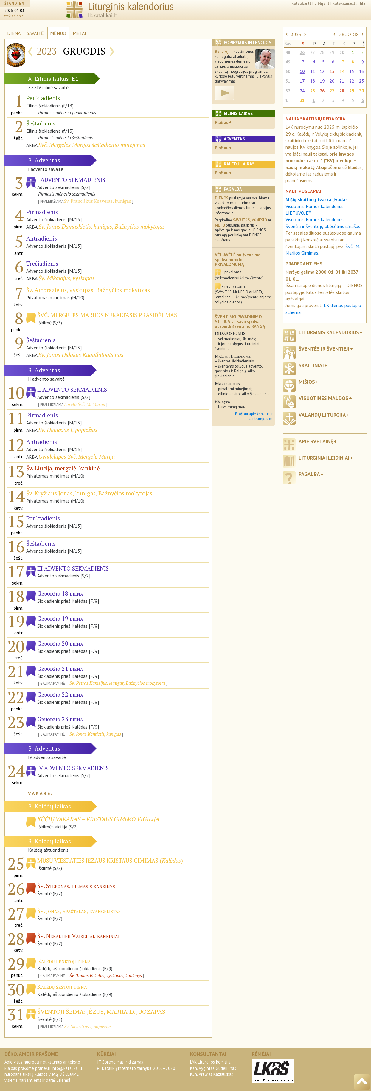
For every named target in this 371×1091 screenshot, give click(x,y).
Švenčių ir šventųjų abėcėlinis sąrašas (322, 226)
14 (341, 71)
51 (287, 81)
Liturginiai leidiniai (324, 457)
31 (302, 100)
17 (302, 81)
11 (312, 71)
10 (302, 71)
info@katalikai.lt (67, 1068)
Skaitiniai (311, 365)
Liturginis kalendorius (329, 332)
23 (361, 81)
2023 (296, 34)
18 (312, 81)
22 (351, 81)
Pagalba (309, 474)
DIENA (14, 33)
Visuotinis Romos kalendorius (314, 219)
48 (287, 52)
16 (361, 71)
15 (351, 71)
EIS (362, 3)
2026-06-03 (14, 10)
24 (302, 91)
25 (312, 91)
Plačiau (222, 122)
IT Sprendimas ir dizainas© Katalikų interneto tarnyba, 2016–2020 (136, 1065)
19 (322, 81)
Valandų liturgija (322, 414)
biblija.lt (321, 3)
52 (287, 91)
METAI (79, 33)
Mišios (307, 381)
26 (302, 52)
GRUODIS (348, 34)
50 (287, 71)
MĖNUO (58, 33)
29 (332, 52)
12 (322, 71)
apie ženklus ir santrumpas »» (254, 416)
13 (332, 71)
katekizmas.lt (345, 3)
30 (341, 52)
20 (332, 81)
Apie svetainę (316, 441)
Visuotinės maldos (323, 398)
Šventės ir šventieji (324, 348)
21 (341, 81)
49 (287, 62)
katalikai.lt (301, 3)
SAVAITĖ (35, 33)
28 (322, 52)
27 (312, 52)
